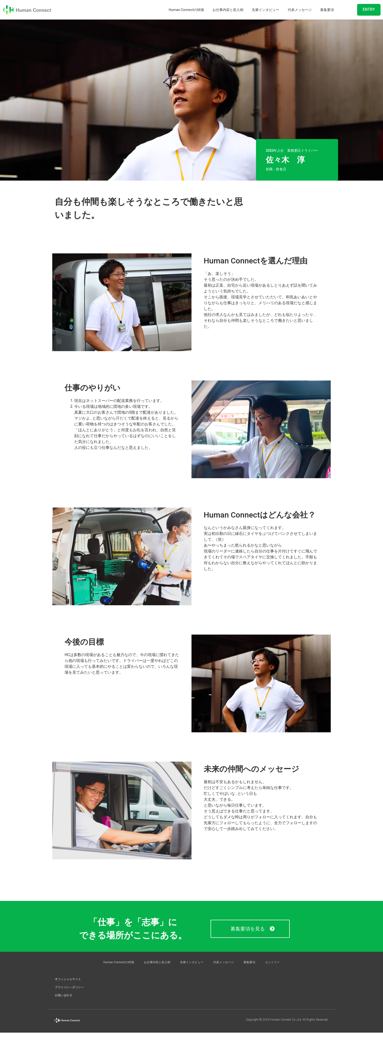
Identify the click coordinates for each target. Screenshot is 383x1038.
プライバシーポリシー (69, 987)
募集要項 (327, 10)
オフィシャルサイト (68, 979)
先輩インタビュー (265, 10)
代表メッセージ (300, 10)
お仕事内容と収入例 (228, 10)
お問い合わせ (63, 995)
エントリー (272, 962)
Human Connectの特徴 (186, 10)
